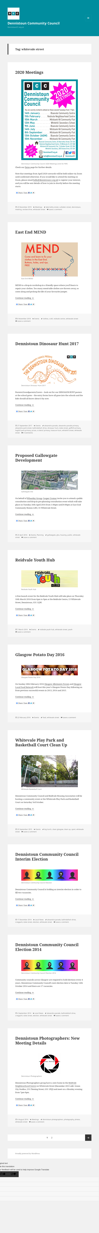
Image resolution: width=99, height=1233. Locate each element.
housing (63, 535)
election (36, 922)
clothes (45, 319)
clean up (67, 829)
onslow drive (27, 209)
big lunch (47, 829)
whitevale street (39, 209)
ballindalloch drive (39, 428)
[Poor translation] (13, 1174)
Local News (39, 920)
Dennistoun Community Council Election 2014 (47, 947)
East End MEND (30, 232)
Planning (40, 535)
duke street (63, 428)
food (44, 717)
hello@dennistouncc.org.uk (45, 180)
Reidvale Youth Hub (35, 560)
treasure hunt (56, 430)
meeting (18, 209)
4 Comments (28, 433)
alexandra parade (51, 425)
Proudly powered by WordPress (27, 1153)
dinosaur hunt (53, 428)
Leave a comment (55, 209)
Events (36, 319)
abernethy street (52, 207)
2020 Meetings (29, 72)
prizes (34, 430)
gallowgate (51, 535)
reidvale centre (59, 319)
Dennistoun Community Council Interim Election (47, 857)
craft (51, 319)
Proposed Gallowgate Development (36, 458)
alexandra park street (23, 428)
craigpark (19, 922)
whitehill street (68, 430)
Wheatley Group (34, 498)
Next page (88, 1137)
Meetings (38, 207)
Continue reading (24, 298)
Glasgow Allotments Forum (56, 684)
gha (57, 535)
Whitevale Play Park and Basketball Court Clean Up (41, 742)
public (69, 535)
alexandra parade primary (68, 425)
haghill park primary (23, 430)
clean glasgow (57, 829)
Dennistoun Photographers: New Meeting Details (47, 1040)
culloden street (65, 207)
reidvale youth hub (47, 629)
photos (77, 1119)
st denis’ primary (43, 430)
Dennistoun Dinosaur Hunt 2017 (47, 343)
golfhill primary (74, 428)
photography (69, 1119)
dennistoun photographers (53, 1119)
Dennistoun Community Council (34, 23)
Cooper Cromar (50, 498)
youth (70, 629)
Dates (27, 167)
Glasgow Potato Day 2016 (39, 654)
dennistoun (76, 207)
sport (73, 829)
